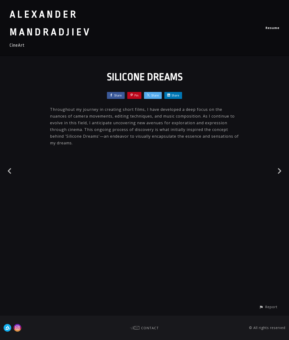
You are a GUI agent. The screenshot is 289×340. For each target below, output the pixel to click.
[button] (268, 307)
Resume (272, 28)
